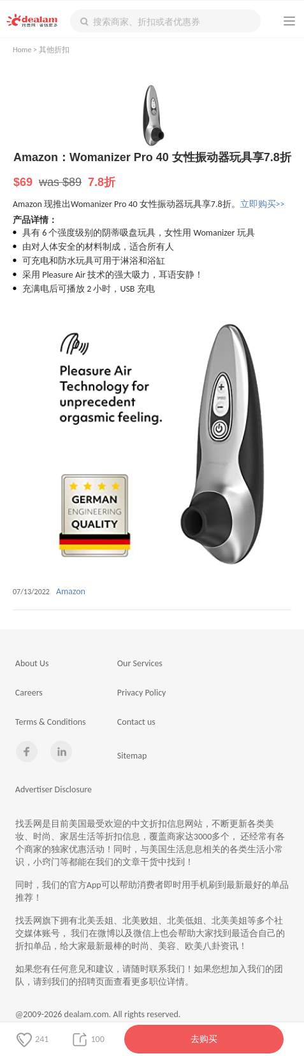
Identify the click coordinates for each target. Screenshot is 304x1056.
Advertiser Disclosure (53, 789)
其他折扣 (54, 49)
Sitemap (132, 755)
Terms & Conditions (50, 722)
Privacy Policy (141, 692)
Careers (29, 692)
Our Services (140, 663)
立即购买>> (262, 204)
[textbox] (165, 21)
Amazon (70, 591)
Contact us (136, 722)
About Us (32, 663)
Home (22, 49)
